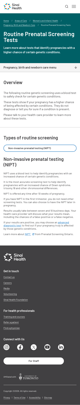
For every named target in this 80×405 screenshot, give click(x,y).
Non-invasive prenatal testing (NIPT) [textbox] (29, 148)
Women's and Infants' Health (45, 20)
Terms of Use (19, 397)
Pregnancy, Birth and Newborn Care (19, 25)
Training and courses (14, 316)
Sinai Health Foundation (16, 299)
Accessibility (34, 397)
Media (7, 288)
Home (6, 20)
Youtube (47, 347)
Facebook (20, 347)
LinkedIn (61, 347)
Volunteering (10, 293)
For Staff (34, 360)
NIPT (30, 234)
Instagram (6, 347)
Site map (48, 397)
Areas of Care (21, 20)
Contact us (9, 277)
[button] (67, 7)
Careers (8, 282)
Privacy (7, 397)
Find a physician (12, 327)
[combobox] (40, 148)
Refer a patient (11, 322)
